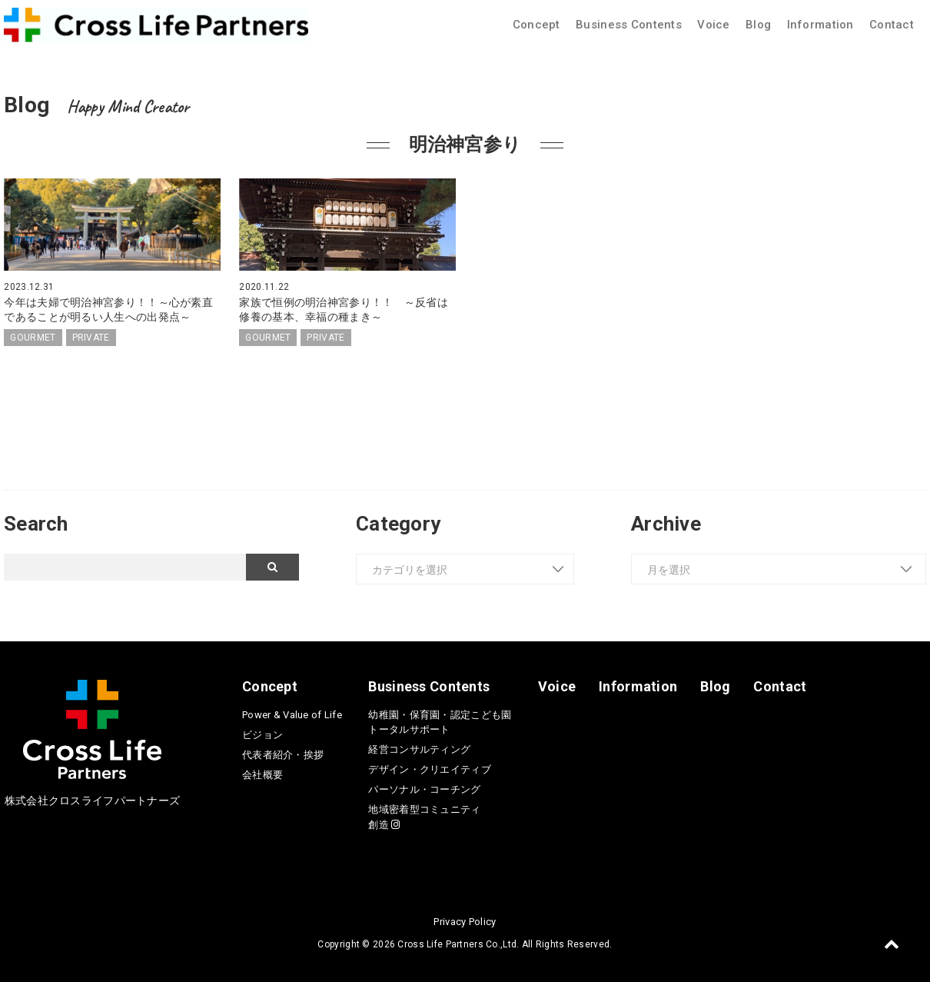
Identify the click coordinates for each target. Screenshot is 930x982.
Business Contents (629, 25)
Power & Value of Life (292, 713)
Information (820, 25)
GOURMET (32, 336)
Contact (891, 25)
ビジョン (262, 733)
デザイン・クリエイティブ (429, 768)
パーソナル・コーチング (424, 788)
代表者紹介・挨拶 (283, 753)
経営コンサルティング (419, 748)
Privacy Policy (464, 920)
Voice (713, 25)
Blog (758, 25)
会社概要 (262, 773)
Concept (536, 25)
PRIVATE (91, 336)
